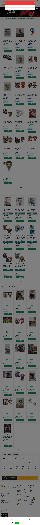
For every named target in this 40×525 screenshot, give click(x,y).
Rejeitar (11, 522)
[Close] (34, 2)
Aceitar (17, 522)
